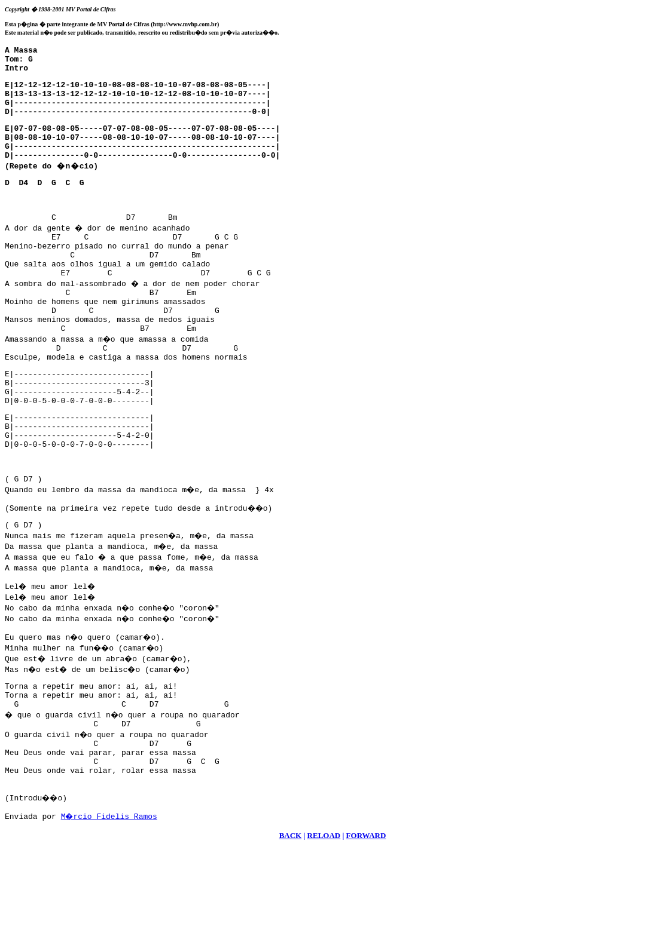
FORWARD (366, 921)
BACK (290, 921)
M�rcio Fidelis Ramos (110, 902)
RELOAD (324, 921)
